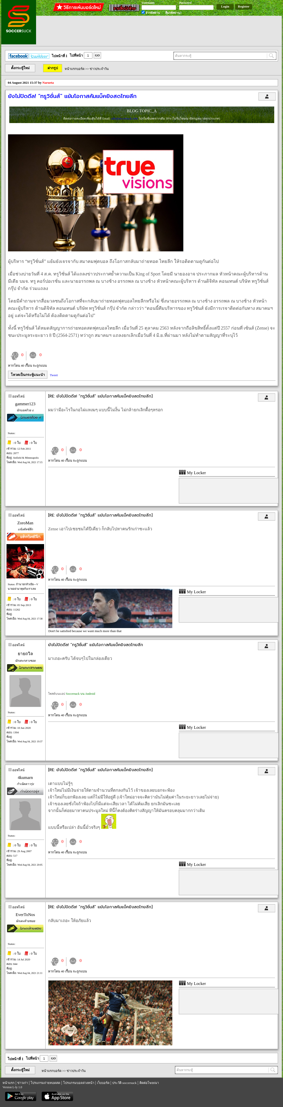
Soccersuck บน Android (80, 693)
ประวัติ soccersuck (124, 1083)
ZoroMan (25, 523)
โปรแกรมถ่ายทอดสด (45, 1083)
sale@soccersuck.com (124, 118)
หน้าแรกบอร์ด (74, 69)
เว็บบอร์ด (103, 1083)
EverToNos (25, 914)
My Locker (192, 472)
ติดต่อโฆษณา (149, 1083)
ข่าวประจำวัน (99, 69)
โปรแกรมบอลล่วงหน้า (78, 1083)
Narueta (48, 82)
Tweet (54, 375)
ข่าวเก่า (22, 1083)
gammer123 (25, 403)
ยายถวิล (25, 653)
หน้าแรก (9, 1083)
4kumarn (25, 777)
